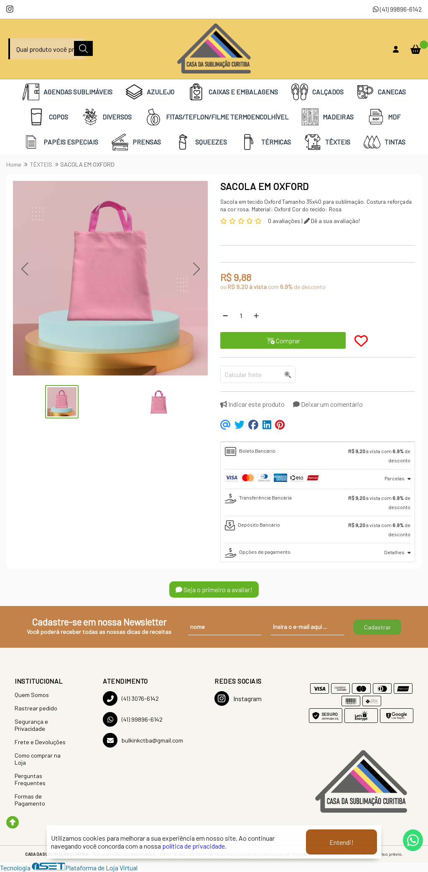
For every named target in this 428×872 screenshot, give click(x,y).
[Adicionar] (256, 315)
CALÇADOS (317, 92)
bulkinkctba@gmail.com (143, 740)
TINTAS (384, 142)
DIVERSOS (107, 117)
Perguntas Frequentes (30, 779)
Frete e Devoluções (40, 741)
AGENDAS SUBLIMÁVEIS (67, 92)
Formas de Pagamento (30, 800)
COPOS (48, 117)
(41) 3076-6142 (131, 698)
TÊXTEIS (327, 142)
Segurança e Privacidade (31, 725)
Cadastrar (377, 627)
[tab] (317, 455)
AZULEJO (150, 92)
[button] (24, 269)
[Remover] (225, 315)
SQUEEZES (200, 142)
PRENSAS (136, 142)
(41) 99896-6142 (397, 9)
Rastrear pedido (36, 708)
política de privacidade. (194, 846)
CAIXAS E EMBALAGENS (233, 92)
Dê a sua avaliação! (332, 220)
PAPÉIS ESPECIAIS (60, 142)
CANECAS (381, 92)
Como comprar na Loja (38, 759)
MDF (383, 117)
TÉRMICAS (265, 142)
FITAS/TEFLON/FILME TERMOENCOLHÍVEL (216, 117)
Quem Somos (32, 694)
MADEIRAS (328, 117)
